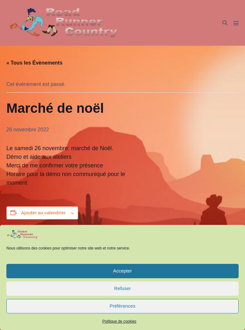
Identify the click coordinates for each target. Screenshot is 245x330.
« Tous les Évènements (34, 62)
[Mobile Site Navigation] (236, 23)
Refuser (122, 288)
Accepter (122, 270)
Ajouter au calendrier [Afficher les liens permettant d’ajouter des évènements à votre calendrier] (43, 212)
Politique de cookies (119, 321)
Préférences (123, 306)
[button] (224, 23)
